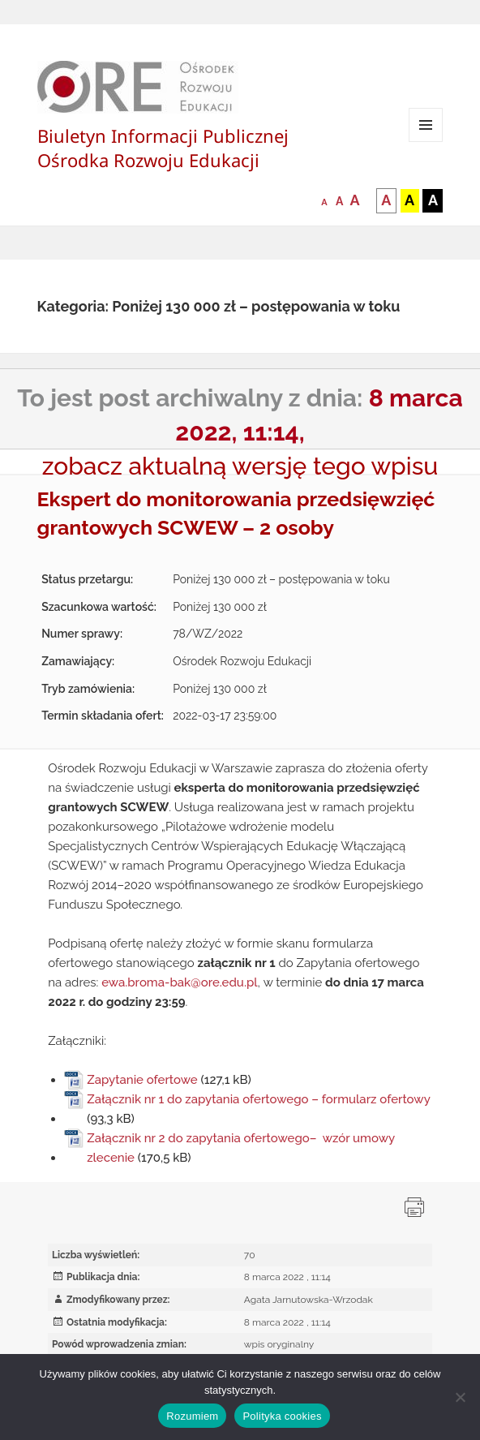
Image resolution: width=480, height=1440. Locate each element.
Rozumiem (192, 1416)
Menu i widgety (426, 141)
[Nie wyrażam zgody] (460, 1397)
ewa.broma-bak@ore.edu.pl (179, 982)
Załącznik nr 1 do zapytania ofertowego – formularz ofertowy (258, 1099)
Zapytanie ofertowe (142, 1079)
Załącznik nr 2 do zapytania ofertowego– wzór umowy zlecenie (241, 1148)
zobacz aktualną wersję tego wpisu (240, 466)
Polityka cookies (281, 1416)
